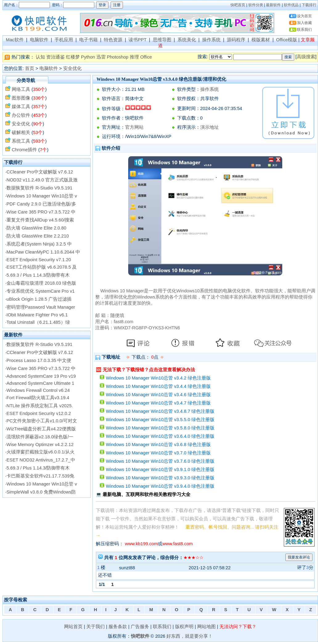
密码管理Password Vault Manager (40, 307)
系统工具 (21, 141)
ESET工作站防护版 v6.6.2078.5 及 (41, 267)
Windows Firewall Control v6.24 (38, 390)
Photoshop (117, 57)
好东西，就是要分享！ (189, 636)
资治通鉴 (55, 57)
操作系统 (211, 39)
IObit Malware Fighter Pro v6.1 (37, 314)
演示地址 (209, 127)
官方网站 (134, 127)
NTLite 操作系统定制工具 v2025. (39, 405)
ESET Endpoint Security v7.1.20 (38, 259)
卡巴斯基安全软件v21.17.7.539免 (40, 475)
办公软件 (21, 115)
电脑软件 (39, 39)
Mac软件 (15, 39)
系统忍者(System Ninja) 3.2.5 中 (39, 244)
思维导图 (162, 39)
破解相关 (21, 132)
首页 (29, 68)
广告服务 (140, 626)
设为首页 (304, 16)
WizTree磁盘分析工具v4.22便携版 (41, 428)
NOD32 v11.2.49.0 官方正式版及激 (41, 179)
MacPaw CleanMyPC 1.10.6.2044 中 (43, 252)
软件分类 (255, 5)
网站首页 (73, 626)
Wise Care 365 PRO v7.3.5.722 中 (40, 211)
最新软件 (273, 5)
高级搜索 (306, 56)
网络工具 (21, 89)
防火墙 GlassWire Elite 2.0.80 (36, 228)
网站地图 (206, 626)
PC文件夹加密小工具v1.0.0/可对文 (41, 420)
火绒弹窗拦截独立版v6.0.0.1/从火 (40, 451)
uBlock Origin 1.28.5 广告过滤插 (38, 299)
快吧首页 (237, 5)
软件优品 (291, 5)
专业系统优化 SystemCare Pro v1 (40, 291)
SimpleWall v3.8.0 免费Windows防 (41, 492)
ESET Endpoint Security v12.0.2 (38, 413)
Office (146, 57)
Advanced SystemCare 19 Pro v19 (41, 376)
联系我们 (304, 29)
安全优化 (72, 68)
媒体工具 (21, 106)
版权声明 (184, 626)
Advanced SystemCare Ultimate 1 (40, 383)
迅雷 (101, 57)
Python (88, 57)
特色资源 (113, 39)
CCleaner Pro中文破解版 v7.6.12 (39, 171)
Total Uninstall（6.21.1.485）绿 (38, 322)
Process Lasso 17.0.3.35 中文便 (38, 360)
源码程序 (236, 39)
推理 (134, 57)
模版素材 (260, 39)
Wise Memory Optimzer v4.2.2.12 (39, 444)
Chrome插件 (24, 149)
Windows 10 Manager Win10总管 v (41, 195)
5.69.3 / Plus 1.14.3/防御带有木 (38, 275)
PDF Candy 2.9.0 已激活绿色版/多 (41, 203)
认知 (40, 57)
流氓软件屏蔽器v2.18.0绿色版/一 (39, 436)
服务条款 (117, 626)
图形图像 (21, 97)
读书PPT (137, 39)
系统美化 (186, 39)
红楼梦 (73, 57)
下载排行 (309, 5)
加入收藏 (304, 23)
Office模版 (286, 39)
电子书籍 (88, 39)
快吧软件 (140, 636)
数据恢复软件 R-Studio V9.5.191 (39, 187)
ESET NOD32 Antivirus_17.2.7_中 (40, 459)
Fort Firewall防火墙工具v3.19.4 (37, 397)
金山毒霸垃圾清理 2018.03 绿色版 (41, 283)
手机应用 (64, 39)
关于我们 (95, 626)
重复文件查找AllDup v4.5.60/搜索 (40, 219)
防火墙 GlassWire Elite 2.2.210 (37, 236)
